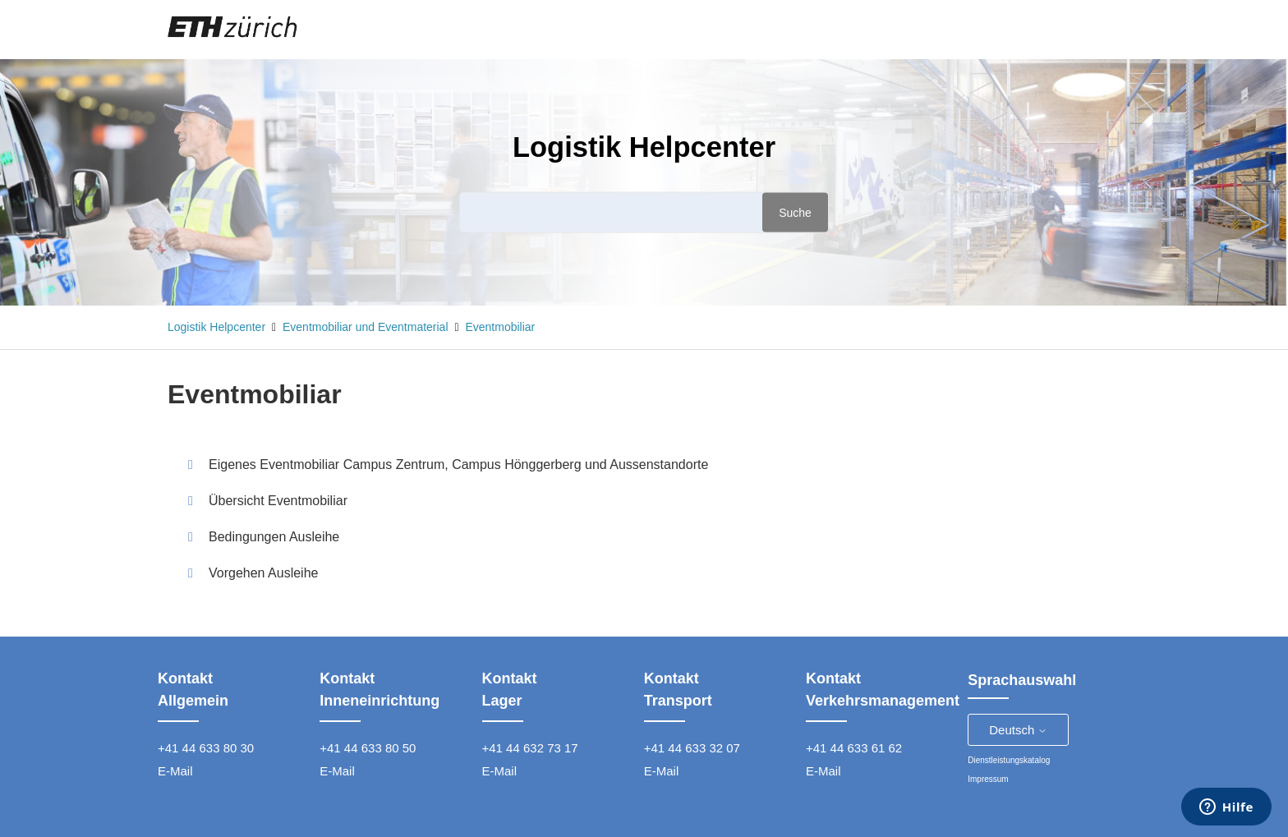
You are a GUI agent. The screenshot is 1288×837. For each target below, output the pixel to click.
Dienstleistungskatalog (1009, 760)
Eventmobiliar (500, 326)
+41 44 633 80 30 (206, 748)
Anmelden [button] (1086, 28)
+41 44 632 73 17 (530, 748)
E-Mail (175, 771)
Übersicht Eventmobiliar (278, 501)
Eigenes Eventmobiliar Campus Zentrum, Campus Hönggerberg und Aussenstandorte (458, 464)
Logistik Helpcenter (216, 326)
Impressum (988, 779)
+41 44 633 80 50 (368, 748)
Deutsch (1018, 730)
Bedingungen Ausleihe (274, 537)
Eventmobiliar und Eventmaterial (365, 326)
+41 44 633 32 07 (692, 748)
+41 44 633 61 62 (854, 748)
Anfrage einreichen (992, 28)
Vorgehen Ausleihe (263, 573)
